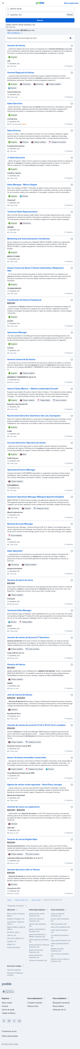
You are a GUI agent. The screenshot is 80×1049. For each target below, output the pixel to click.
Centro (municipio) (13, 947)
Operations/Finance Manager (21, 470)
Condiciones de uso (9, 1031)
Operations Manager (17, 332)
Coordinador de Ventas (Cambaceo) (24, 300)
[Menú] (3, 3)
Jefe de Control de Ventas (19, 695)
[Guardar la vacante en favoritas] (71, 45)
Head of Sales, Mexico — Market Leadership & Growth (32, 388)
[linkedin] (19, 1021)
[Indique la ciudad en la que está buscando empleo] (40, 14)
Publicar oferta (32, 1006)
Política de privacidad (10, 1036)
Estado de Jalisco (13, 932)
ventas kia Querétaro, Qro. (38, 960)
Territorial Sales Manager (19, 610)
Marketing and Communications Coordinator (28, 239)
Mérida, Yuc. (11, 944)
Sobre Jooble (7, 1003)
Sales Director (14, 130)
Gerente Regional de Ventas (20, 72)
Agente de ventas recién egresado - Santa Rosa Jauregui (34, 784)
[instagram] (9, 1021)
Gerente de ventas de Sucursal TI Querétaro (28, 637)
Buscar (40, 20)
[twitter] (14, 1021)
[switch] (71, 38)
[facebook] (4, 1021)
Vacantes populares (14, 970)
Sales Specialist (15, 551)
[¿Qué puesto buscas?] (40, 8)
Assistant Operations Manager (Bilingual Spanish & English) (35, 497)
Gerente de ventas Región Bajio (22, 839)
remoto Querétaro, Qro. (59, 924)
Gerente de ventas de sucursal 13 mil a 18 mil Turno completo (36, 725)
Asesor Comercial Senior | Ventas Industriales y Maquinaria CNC (35, 269)
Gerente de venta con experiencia (23, 807)
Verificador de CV (59, 1010)
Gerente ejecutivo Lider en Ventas (23, 869)
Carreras (5, 1006)
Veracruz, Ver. (11, 935)
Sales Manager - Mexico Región (22, 184)
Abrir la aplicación (71, 3)
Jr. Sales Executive (16, 157)
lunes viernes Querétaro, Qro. (61, 940)
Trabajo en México (9, 1013)
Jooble (15, 1044)
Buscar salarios (58, 1006)
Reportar (68, 66)
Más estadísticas (15, 33)
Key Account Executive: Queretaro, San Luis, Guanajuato (33, 416)
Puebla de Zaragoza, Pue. (16, 919)
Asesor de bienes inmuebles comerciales (26, 757)
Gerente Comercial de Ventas (21, 359)
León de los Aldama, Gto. (15, 938)
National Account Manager (20, 524)
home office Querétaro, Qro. (60, 927)
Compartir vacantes (34, 1003)
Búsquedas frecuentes (17, 906)
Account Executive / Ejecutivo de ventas (26, 443)
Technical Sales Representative (22, 212)
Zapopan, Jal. (11, 941)
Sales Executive (14, 103)
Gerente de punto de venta (20, 580)
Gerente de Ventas (16, 45)
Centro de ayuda (8, 1010)
